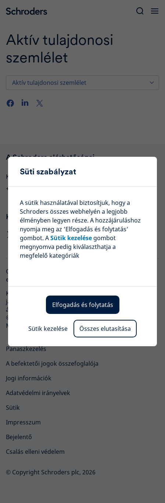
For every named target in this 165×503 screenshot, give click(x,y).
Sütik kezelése (48, 329)
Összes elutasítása (105, 329)
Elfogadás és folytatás (82, 305)
